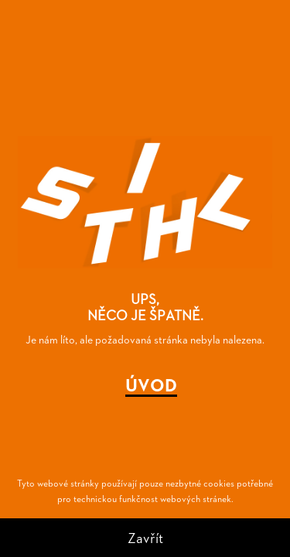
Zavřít (145, 537)
